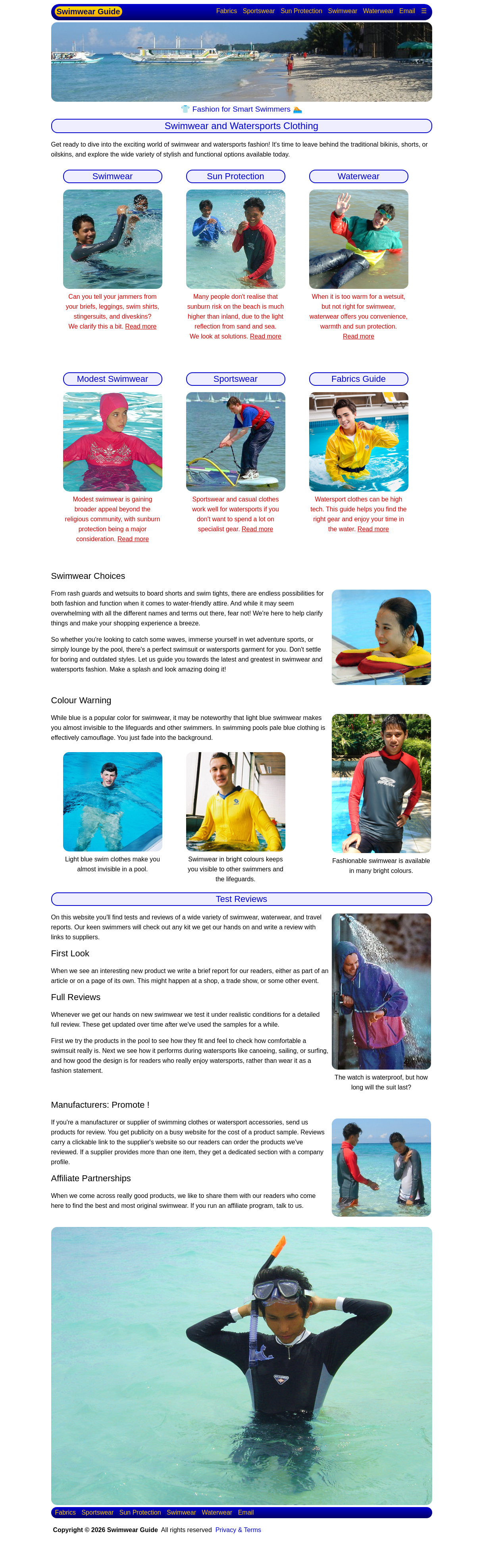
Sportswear (259, 11)
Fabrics (226, 11)
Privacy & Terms (238, 1530)
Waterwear (378, 11)
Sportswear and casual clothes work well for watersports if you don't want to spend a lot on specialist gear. (235, 509)
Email (407, 11)
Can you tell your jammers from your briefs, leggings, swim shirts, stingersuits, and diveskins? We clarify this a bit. (112, 306)
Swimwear (343, 11)
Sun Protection (301, 11)
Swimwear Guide (88, 11)
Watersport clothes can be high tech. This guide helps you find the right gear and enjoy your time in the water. (358, 509)
